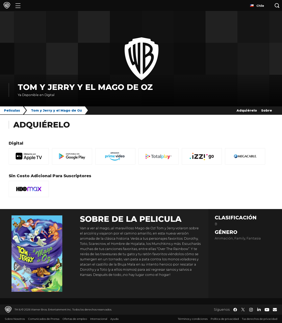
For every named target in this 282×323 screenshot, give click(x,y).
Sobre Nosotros (15, 318)
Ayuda (114, 318)
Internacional (98, 318)
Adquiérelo (247, 110)
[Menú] (17, 5)
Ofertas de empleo (75, 318)
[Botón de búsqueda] (277, 5)
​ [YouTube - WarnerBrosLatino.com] (267, 309)
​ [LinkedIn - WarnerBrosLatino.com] (259, 309)
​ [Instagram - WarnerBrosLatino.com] (251, 309)
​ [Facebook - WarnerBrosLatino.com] (235, 309)
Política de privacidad (225, 318)
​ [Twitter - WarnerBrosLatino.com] (243, 309)
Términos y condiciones (193, 318)
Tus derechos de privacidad (259, 318)
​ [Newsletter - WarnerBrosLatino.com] (274, 309)
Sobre (266, 110)
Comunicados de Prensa (43, 318)
